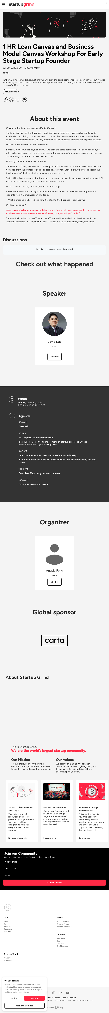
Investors (7, 921)
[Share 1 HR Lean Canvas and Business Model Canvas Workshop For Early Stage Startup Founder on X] (11, 99)
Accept (34, 998)
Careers (7, 958)
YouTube (60, 943)
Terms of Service (53, 998)
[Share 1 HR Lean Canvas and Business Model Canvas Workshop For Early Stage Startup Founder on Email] (24, 99)
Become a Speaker (64, 927)
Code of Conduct (69, 998)
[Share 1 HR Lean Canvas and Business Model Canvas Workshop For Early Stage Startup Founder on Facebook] (5, 99)
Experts (7, 924)
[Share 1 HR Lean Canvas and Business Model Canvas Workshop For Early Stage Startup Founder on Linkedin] (18, 99)
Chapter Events (63, 924)
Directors (7, 932)
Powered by (54, 1007)
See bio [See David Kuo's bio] (55, 356)
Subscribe (53, 882)
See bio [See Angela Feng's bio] (55, 581)
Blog (58, 941)
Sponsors (8, 929)
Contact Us (8, 960)
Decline (13, 998)
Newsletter (61, 938)
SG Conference (63, 921)
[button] (106, 3)
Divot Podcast (62, 946)
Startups (7, 927)
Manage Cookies (24, 1005)
